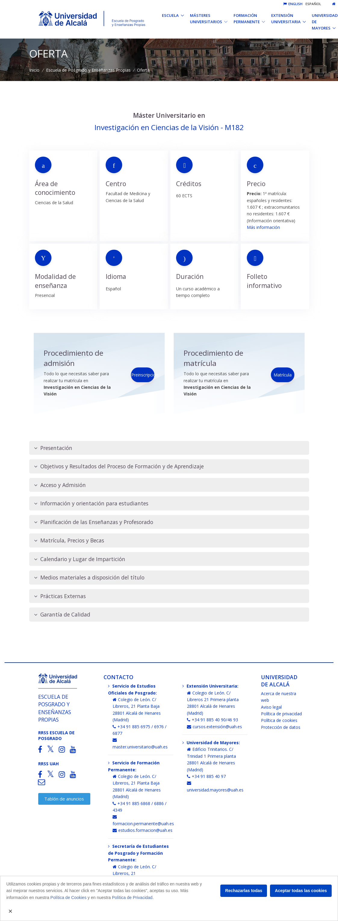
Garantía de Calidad (62, 614)
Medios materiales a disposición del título (89, 577)
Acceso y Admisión (60, 485)
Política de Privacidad (132, 897)
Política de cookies (279, 720)
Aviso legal (271, 707)
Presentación (53, 448)
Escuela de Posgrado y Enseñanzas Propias (88, 70)
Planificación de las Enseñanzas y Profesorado (93, 522)
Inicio (34, 70)
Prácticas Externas (60, 596)
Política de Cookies (68, 897)
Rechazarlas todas (243, 890)
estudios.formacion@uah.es (142, 830)
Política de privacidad (281, 714)
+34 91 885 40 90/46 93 (212, 720)
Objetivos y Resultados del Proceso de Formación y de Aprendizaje (119, 466)
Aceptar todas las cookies (301, 890)
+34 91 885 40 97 (206, 776)
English (292, 4)
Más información (263, 227)
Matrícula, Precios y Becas (69, 540)
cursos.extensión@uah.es (214, 726)
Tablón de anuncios (64, 799)
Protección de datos (280, 727)
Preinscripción (143, 375)
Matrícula (283, 375)
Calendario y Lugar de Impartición (79, 559)
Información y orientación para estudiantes (91, 503)
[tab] (169, 448)
